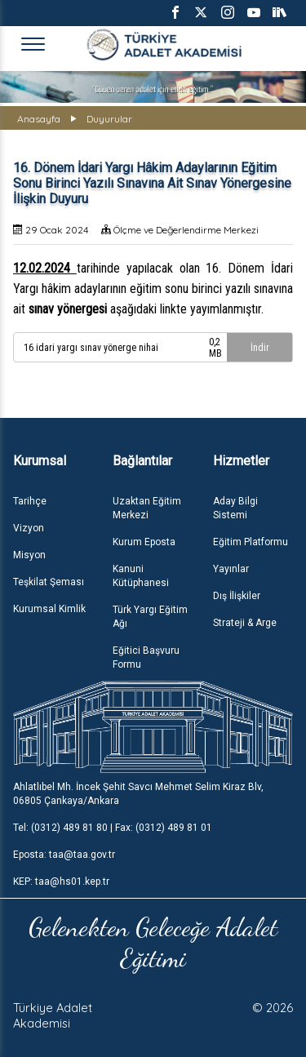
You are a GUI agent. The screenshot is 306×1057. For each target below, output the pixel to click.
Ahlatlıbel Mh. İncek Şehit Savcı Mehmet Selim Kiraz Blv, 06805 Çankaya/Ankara (138, 793)
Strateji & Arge (245, 622)
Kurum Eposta (144, 542)
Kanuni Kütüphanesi (141, 575)
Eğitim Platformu (250, 542)
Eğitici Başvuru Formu (146, 657)
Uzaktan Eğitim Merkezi (147, 508)
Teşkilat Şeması (48, 582)
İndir (260, 347)
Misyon (29, 555)
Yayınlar (231, 569)
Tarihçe (30, 501)
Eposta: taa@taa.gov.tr (64, 854)
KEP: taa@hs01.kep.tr (61, 881)
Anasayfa (38, 119)
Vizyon (28, 528)
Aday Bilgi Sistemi (235, 508)
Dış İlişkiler (236, 596)
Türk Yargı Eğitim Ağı (150, 616)
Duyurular (109, 119)
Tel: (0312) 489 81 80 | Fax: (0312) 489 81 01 (112, 827)
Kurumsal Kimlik (49, 609)
